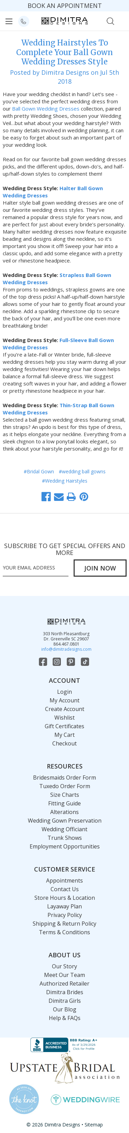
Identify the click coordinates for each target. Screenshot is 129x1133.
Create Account (64, 709)
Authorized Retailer (64, 983)
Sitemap (94, 1124)
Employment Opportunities (65, 846)
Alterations (64, 812)
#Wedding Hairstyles (64, 480)
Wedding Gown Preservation (64, 820)
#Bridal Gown (39, 471)
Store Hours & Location (64, 898)
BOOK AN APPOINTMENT (65, 5)
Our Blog (64, 1009)
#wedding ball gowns (82, 471)
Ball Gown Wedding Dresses (45, 108)
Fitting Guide (64, 803)
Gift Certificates (64, 726)
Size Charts (64, 795)
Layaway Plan (64, 906)
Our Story (64, 966)
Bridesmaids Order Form (64, 777)
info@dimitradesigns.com (66, 649)
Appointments (64, 880)
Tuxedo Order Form (64, 786)
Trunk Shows (64, 838)
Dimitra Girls (65, 1001)
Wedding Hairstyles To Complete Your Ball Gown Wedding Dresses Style (64, 52)
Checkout (64, 743)
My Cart (64, 735)
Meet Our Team (64, 975)
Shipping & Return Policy (64, 923)
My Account (64, 700)
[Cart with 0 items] (121, 20)
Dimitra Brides (64, 992)
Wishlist (64, 717)
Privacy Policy (64, 915)
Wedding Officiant (64, 829)
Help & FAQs (64, 1018)
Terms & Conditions (64, 932)
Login (64, 692)
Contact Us (65, 889)
